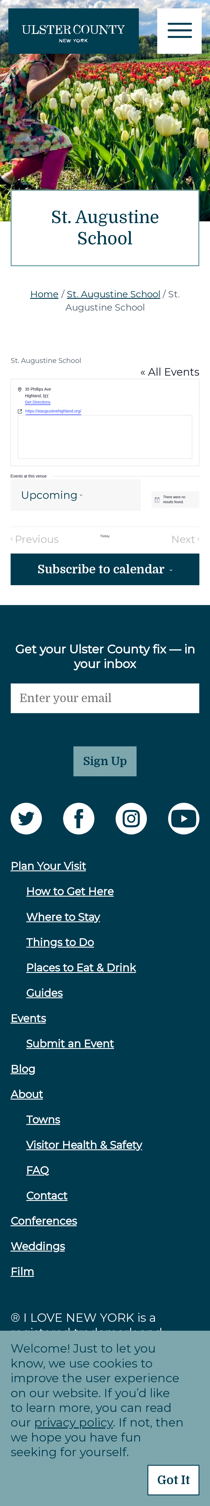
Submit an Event (70, 1050)
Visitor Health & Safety (84, 1151)
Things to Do (60, 948)
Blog (23, 1075)
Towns (43, 1126)
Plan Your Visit (48, 872)
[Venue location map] (105, 437)
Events (28, 1025)
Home (44, 294)
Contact (46, 1202)
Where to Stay (63, 923)
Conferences (44, 1227)
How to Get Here (70, 898)
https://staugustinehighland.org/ (53, 411)
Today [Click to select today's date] (105, 536)
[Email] (105, 701)
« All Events (169, 372)
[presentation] (54, 728)
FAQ (37, 1177)
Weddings (38, 1253)
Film (22, 1278)
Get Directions (37, 402)
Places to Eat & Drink (81, 974)
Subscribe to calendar (101, 570)
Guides (44, 999)
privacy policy (73, 1421)
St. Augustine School (113, 294)
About (27, 1101)
